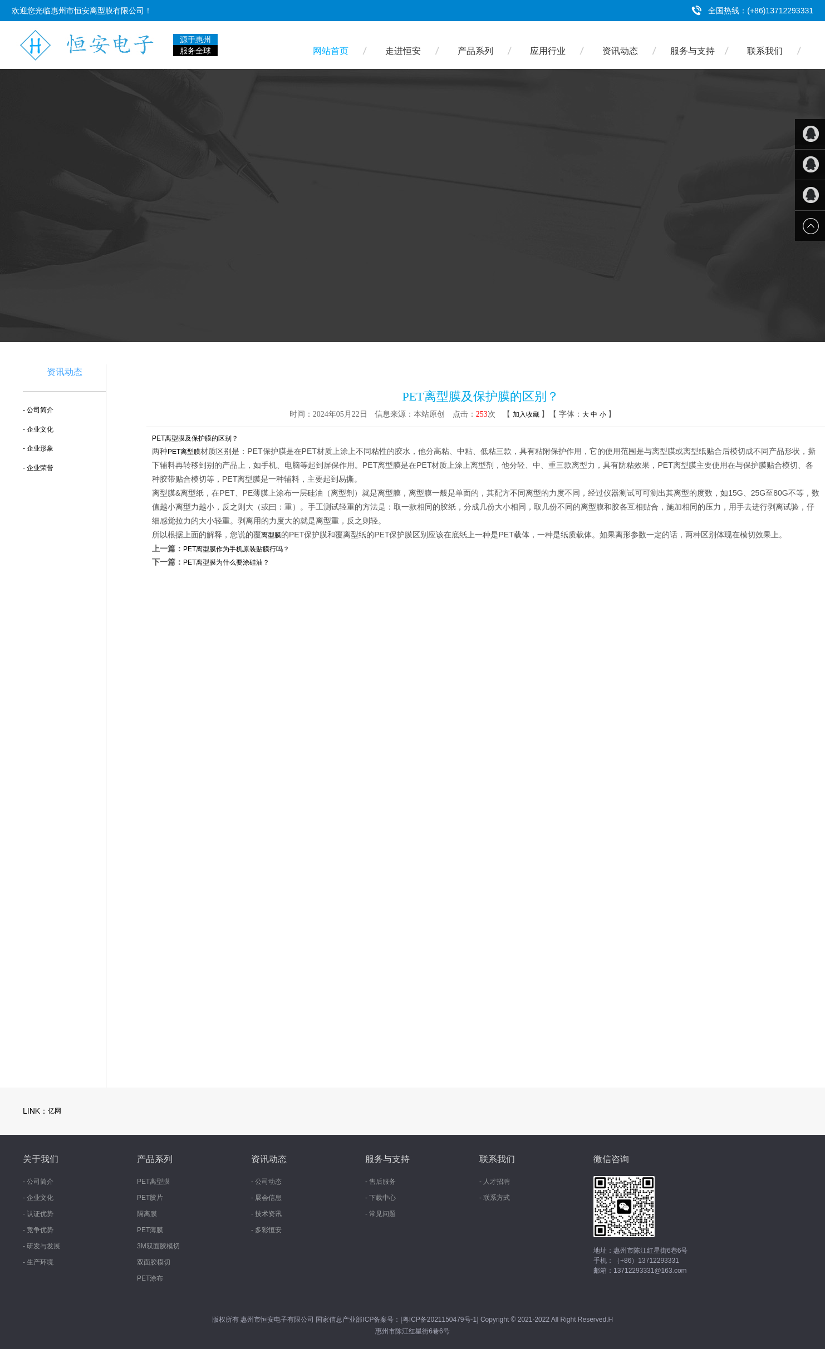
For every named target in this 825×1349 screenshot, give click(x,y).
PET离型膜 (184, 452)
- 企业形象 (38, 448)
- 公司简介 (38, 410)
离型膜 (271, 535)
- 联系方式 (494, 1198)
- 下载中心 (380, 1198)
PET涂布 (150, 1278)
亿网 (54, 1111)
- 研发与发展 (41, 1246)
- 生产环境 (38, 1262)
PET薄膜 (150, 1230)
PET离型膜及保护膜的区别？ (195, 438)
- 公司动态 (266, 1181)
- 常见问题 (380, 1214)
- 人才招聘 (494, 1181)
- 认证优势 (38, 1214)
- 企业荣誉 (38, 468)
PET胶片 (150, 1198)
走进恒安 (403, 51)
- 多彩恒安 (266, 1230)
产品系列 (475, 51)
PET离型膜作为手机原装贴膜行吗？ (236, 549)
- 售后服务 (380, 1181)
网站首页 (330, 51)
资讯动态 (620, 51)
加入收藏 (526, 414)
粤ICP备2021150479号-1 (439, 1319)
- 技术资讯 (266, 1214)
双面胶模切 (153, 1262)
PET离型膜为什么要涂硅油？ (226, 562)
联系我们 (765, 51)
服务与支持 (692, 51)
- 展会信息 (266, 1198)
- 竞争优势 (38, 1230)
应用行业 (548, 51)
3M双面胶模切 (158, 1246)
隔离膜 (147, 1214)
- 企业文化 (38, 429)
